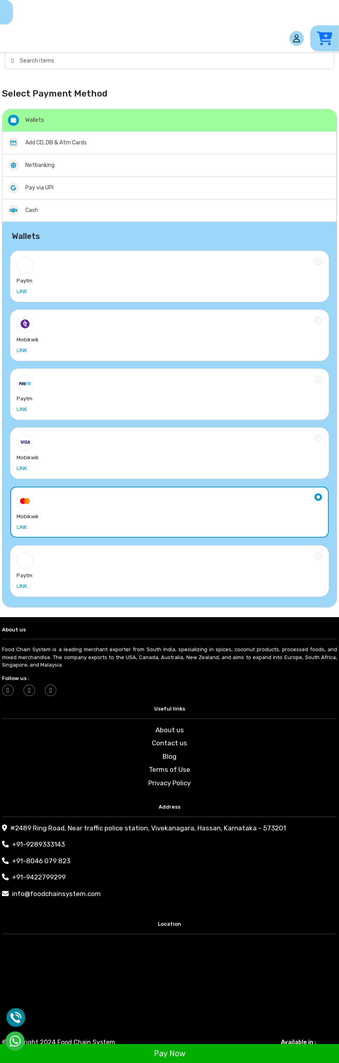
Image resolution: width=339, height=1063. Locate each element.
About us (169, 730)
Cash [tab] (23, 210)
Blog (169, 756)
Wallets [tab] (26, 120)
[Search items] (177, 60)
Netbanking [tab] (31, 165)
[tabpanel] (169, 414)
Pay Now (170, 1053)
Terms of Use (169, 769)
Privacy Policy (169, 783)
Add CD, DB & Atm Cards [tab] (47, 142)
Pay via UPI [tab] (30, 187)
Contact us (169, 743)
